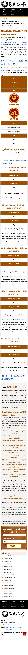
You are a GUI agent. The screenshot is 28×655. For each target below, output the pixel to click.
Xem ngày (12, 11)
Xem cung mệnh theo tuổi (9, 577)
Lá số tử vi (5, 9)
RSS (11, 629)
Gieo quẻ (4, 606)
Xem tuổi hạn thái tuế (8, 593)
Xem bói (21, 11)
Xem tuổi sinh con (8, 561)
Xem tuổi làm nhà (7, 556)
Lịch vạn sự (5, 14)
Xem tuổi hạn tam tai (8, 591)
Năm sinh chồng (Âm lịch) (10, 532)
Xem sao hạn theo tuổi (9, 575)
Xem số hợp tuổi (7, 572)
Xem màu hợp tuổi (8, 569)
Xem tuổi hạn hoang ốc (9, 588)
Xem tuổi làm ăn (7, 564)
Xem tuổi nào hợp (8, 566)
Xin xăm (21, 604)
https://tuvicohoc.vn (9, 625)
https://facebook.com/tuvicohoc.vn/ (14, 627)
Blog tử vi (12, 14)
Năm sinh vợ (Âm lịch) (9, 538)
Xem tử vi (12, 9)
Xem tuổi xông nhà (8, 583)
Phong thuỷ (4, 11)
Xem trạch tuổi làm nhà (9, 596)
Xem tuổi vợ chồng (8, 558)
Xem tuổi (21, 9)
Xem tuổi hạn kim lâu (8, 585)
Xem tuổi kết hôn (7, 580)
